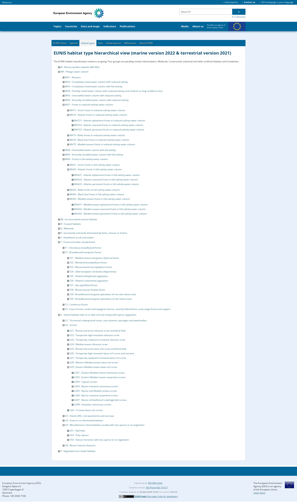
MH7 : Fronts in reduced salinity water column (89, 104)
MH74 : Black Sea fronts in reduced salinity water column (99, 139)
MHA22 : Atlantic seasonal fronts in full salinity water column (106, 179)
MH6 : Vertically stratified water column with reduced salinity (97, 100)
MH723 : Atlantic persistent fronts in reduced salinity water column (109, 129)
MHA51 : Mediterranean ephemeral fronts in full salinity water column (111, 204)
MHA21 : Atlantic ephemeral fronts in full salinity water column (107, 175)
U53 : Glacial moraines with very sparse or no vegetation (99, 439)
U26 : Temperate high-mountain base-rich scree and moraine (102, 353)
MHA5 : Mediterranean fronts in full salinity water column (100, 199)
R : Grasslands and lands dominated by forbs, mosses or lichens (93, 233)
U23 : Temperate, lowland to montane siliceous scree (97, 339)
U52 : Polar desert (79, 435)
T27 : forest (83, 285)
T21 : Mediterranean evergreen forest (94, 258)
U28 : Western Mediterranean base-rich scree (94, 362)
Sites (100, 43)
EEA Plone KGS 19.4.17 (157, 487)
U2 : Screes (71, 325)
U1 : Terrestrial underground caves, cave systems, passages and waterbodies (106, 320)
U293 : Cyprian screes (85, 381)
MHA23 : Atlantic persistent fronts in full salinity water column (106, 184)
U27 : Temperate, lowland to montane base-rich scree (98, 358)
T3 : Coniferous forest (76, 304)
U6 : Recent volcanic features (80, 445)
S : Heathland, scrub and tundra (77, 237)
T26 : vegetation (89, 280)
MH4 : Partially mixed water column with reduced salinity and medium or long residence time (114, 91)
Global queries (113, 43)
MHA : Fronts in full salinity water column (86, 159)
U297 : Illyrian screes (100, 400)
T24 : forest (93, 271)
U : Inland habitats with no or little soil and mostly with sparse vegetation (98, 314)
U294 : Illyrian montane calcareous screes (96, 386)
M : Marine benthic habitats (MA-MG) (79, 67)
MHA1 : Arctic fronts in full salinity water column (95, 164)
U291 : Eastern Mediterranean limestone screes (99, 372)
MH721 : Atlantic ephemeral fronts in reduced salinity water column (109, 120)
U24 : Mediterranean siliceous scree (89, 344)
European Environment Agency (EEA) (21, 483)
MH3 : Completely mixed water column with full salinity (93, 86)
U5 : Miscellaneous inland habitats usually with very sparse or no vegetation (105, 425)
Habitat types (88, 43)
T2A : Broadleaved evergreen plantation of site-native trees (101, 298)
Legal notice (259, 492)
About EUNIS (146, 43)
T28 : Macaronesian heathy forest (87, 289)
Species (74, 43)
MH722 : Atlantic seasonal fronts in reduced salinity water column (108, 125)
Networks (7, 2)
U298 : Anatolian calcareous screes (92, 404)
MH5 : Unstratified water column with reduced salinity (93, 95)
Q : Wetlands (67, 228)
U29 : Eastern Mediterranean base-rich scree (93, 367)
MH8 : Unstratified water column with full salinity (90, 150)
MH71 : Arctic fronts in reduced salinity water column (97, 110)
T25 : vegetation (89, 276)
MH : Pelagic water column (74, 71)
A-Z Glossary (238, 16)
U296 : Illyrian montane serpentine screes (96, 395)
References (130, 43)
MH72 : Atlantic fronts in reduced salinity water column (98, 114)
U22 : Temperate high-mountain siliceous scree (94, 335)
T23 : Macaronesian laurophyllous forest (91, 267)
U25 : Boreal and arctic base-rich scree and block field (98, 348)
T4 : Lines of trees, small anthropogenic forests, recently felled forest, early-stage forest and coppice (117, 309)
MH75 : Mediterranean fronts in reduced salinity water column (102, 144)
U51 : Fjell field (77, 430)
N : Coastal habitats (70, 223)
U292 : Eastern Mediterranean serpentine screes (100, 377)
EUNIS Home (60, 43)
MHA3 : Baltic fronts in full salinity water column (95, 189)
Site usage (152, 496)
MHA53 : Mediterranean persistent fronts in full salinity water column (110, 213)
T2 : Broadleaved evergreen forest (83, 252)
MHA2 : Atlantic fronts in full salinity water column (96, 169)
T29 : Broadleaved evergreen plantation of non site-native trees (103, 294)
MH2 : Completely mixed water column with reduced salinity (96, 81)
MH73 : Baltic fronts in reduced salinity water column (97, 135)
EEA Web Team (155, 482)
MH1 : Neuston (73, 77)
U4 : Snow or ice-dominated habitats (84, 420)
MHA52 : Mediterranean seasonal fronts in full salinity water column (110, 209)
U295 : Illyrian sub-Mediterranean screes (95, 390)
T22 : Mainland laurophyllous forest (88, 262)
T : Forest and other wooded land (77, 242)
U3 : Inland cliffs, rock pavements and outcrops (89, 415)
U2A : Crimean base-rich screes (86, 410)
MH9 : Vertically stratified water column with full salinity (94, 154)
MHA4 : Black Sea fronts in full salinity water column (97, 194)
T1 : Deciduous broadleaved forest (83, 247)
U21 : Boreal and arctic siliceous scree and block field (97, 330)
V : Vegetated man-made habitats (77, 451)
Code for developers (167, 496)
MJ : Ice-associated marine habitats (78, 219)
